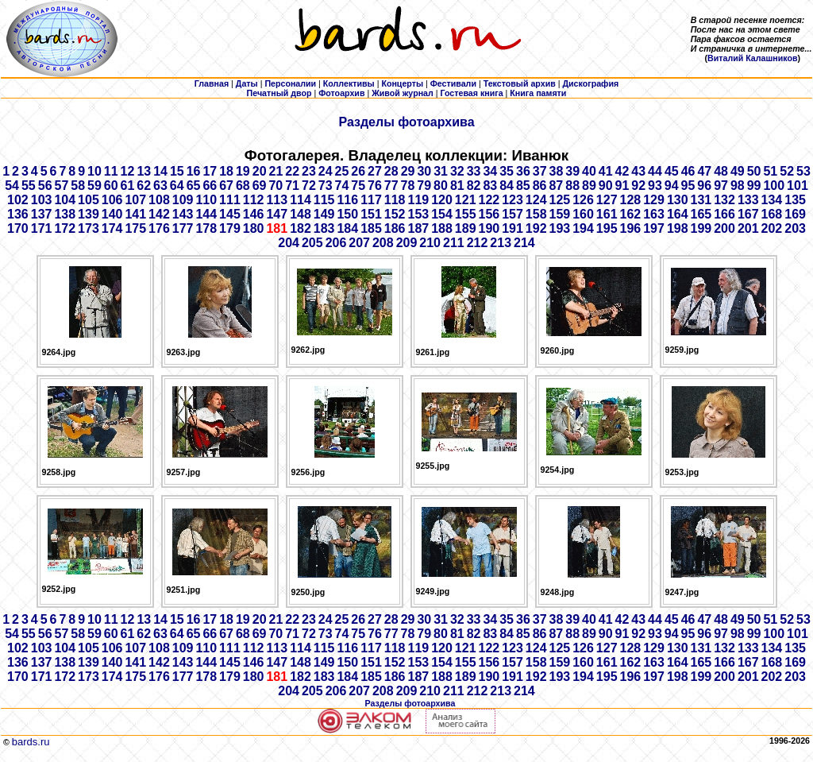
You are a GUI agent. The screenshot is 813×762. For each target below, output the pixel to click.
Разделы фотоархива (406, 122)
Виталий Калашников (752, 58)
